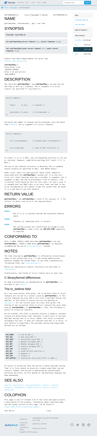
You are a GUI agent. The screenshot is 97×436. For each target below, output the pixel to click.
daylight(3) (9, 303)
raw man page (80, 24)
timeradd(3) (9, 269)
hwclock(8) (9, 390)
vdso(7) (23, 284)
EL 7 (27, 2)
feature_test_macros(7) (14, 61)
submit (87, 2)
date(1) (7, 385)
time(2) (12, 124)
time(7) (45, 387)
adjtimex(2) (18, 385)
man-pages (13, 7)
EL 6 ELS (21, 2)
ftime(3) (8, 387)
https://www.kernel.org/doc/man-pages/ (21, 407)
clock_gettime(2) (34, 246)
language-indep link (81, 20)
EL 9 (38, 2)
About (45, 2)
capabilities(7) (33, 387)
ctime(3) (54, 385)
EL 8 (33, 2)
